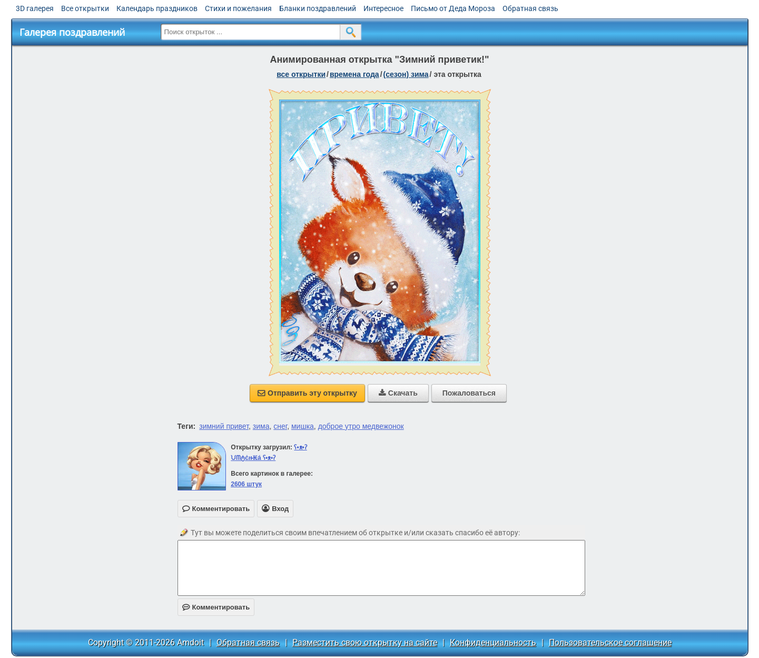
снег (280, 426)
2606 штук (246, 484)
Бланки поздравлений (317, 8)
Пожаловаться (469, 393)
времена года (354, 74)
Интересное (383, 8)
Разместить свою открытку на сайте (364, 642)
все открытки (301, 74)
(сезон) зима (406, 74)
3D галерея (35, 8)
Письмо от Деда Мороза (453, 8)
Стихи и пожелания (238, 8)
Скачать (398, 393)
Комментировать (216, 607)
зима (261, 426)
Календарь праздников (157, 8)
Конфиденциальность (493, 642)
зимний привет (224, 426)
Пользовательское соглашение (610, 642)
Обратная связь (530, 8)
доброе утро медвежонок (361, 426)
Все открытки (85, 8)
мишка (302, 426)
